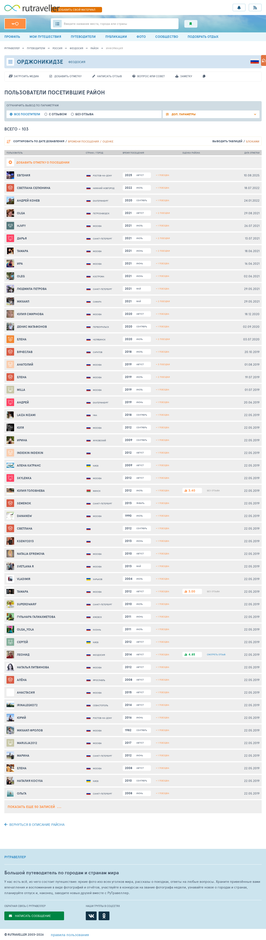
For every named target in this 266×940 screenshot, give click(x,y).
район (95, 48)
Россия (57, 48)
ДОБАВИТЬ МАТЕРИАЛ (76, 10)
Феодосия (76, 48)
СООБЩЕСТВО (166, 36)
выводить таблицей (227, 141)
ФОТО (141, 36)
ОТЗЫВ (216, 654)
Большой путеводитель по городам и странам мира (61, 872)
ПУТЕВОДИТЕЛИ (83, 36)
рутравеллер (12, 48)
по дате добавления (38, 141)
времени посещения (83, 141)
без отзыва (84, 114)
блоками (252, 141)
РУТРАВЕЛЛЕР (15, 857)
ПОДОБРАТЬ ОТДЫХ (203, 36)
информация (114, 48)
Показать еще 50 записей (34, 806)
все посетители (27, 114)
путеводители (36, 48)
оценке (107, 141)
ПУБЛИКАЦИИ (116, 36)
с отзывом (58, 114)
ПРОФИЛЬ (12, 36)
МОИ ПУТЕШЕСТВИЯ (45, 36)
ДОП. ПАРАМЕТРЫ (183, 114)
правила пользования (70, 934)
